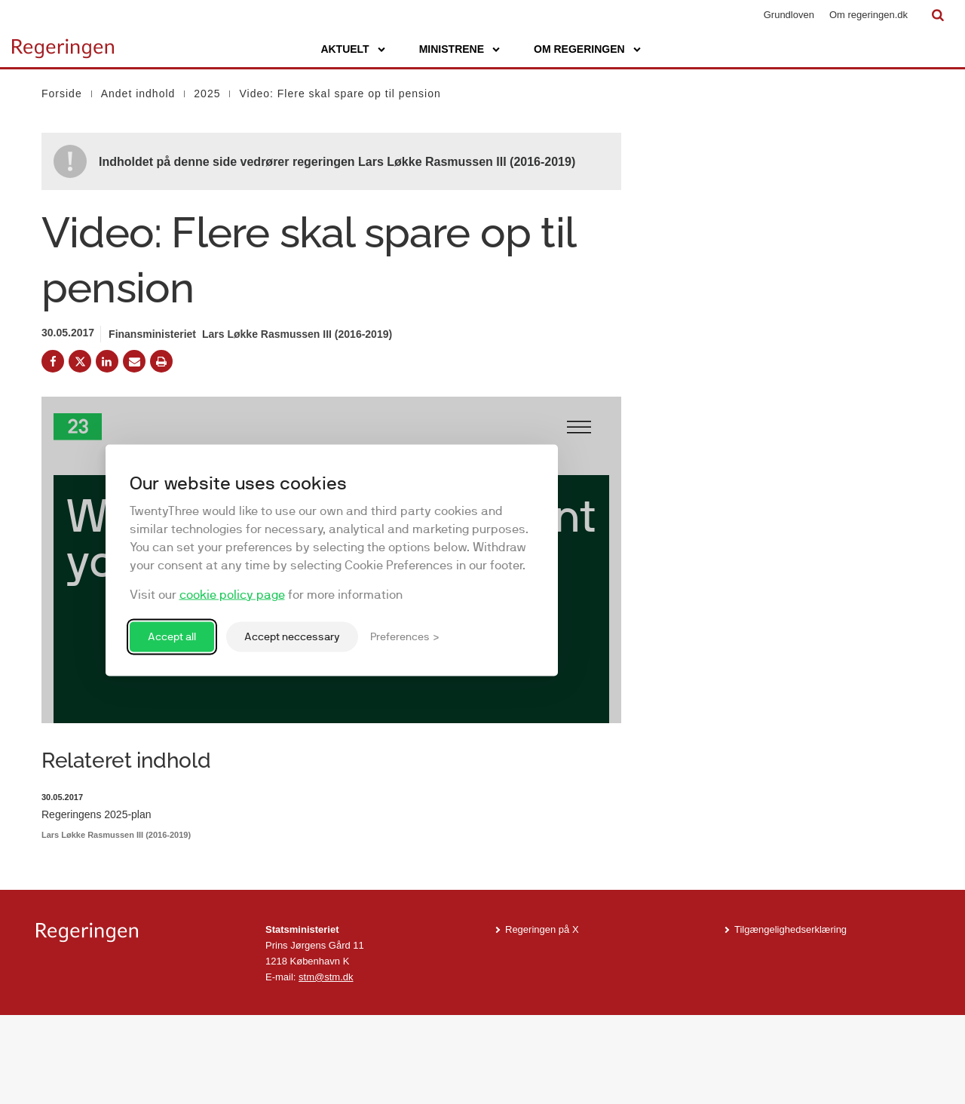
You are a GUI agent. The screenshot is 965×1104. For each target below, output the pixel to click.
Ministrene (451, 49)
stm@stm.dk (326, 1065)
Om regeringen (579, 49)
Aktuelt (344, 49)
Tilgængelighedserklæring (790, 1018)
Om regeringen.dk (868, 14)
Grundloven (789, 14)
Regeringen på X (542, 1018)
